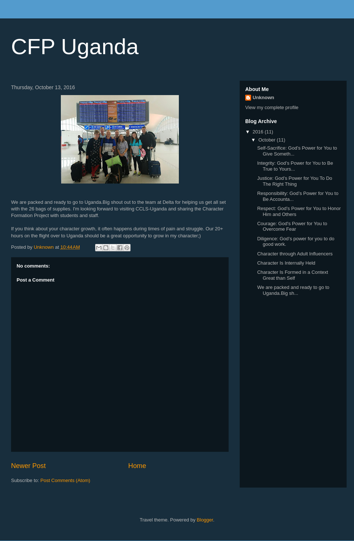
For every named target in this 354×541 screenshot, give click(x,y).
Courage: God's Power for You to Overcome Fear (292, 226)
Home (137, 466)
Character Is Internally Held (286, 263)
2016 (259, 132)
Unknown (263, 97)
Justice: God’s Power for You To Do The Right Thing (294, 181)
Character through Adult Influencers (295, 253)
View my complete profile (271, 107)
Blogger (205, 520)
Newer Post (28, 466)
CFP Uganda (75, 46)
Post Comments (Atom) (65, 480)
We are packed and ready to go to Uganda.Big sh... (293, 290)
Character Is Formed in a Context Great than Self (292, 275)
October (267, 140)
